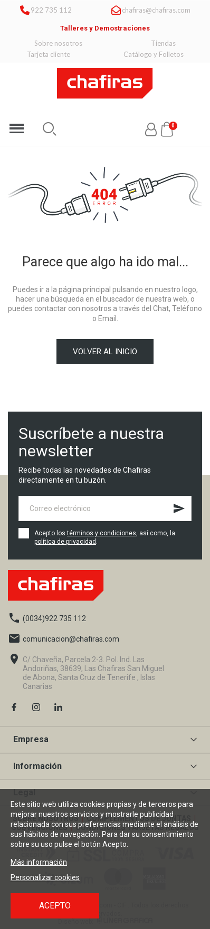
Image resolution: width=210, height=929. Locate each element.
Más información (39, 862)
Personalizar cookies (45, 877)
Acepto (55, 906)
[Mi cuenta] (151, 129)
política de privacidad (65, 541)
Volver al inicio (105, 351)
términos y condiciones (101, 533)
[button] (49, 129)
